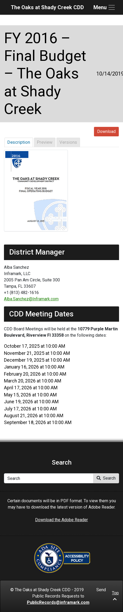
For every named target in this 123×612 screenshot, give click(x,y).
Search (106, 478)
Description (18, 142)
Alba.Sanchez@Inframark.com (31, 298)
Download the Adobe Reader (61, 519)
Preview (45, 142)
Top (115, 595)
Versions (68, 142)
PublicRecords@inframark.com (58, 602)
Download (106, 131)
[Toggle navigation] (104, 7)
